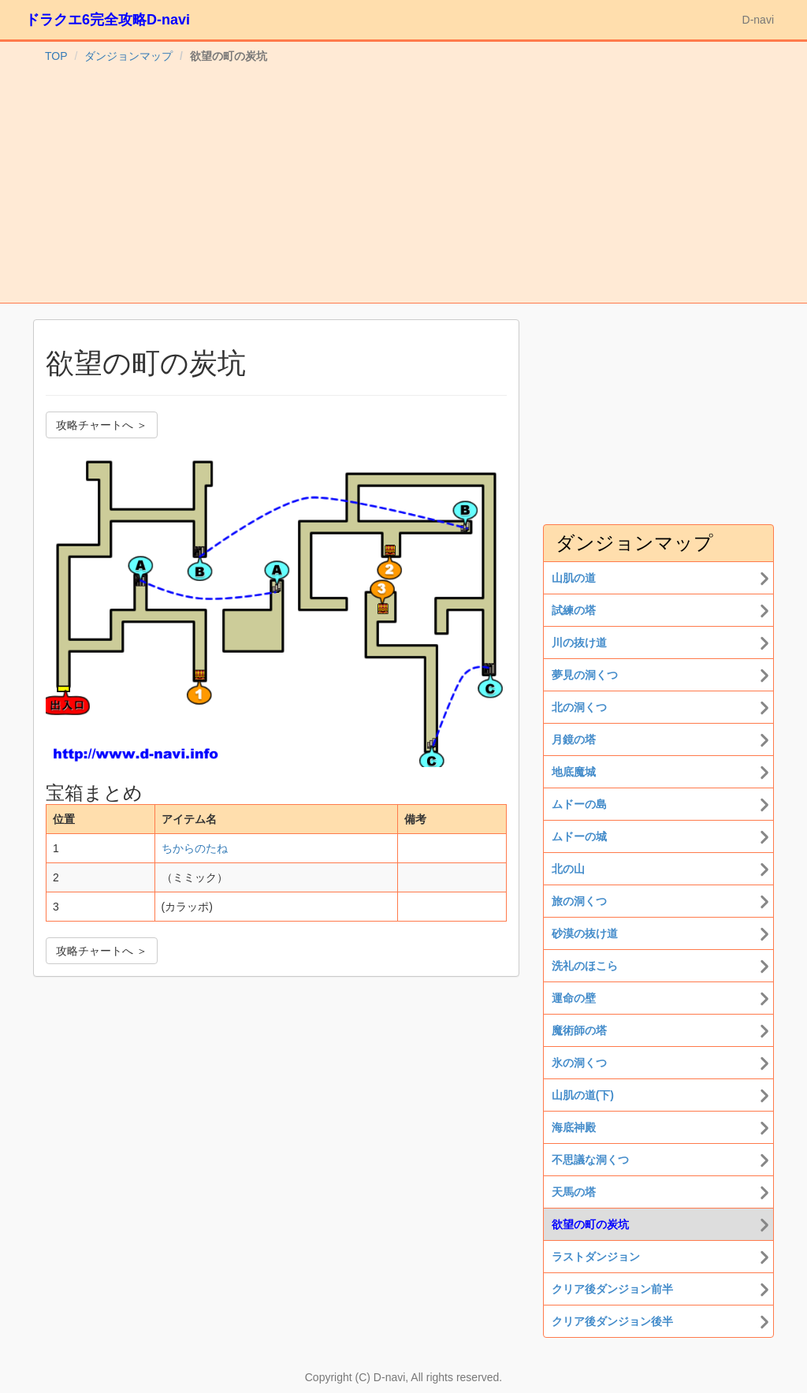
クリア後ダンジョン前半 (612, 1289)
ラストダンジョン (596, 1256)
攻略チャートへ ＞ (101, 425)
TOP (56, 56)
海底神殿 (574, 1127)
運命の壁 (574, 998)
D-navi (758, 19)
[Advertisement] (403, 184)
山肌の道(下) (583, 1095)
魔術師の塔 (579, 1030)
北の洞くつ (579, 707)
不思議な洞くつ (590, 1159)
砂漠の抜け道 (585, 933)
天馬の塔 (574, 1192)
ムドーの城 (579, 836)
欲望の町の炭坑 (590, 1224)
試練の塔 (574, 610)
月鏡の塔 (574, 739)
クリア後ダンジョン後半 (612, 1321)
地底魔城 (574, 771)
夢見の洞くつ (585, 675)
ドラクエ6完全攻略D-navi (107, 20)
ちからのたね (195, 848)
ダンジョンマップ (128, 56)
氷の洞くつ (579, 1062)
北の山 (568, 868)
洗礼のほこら (585, 965)
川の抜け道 (579, 642)
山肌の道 (574, 578)
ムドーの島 (579, 804)
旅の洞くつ (579, 901)
